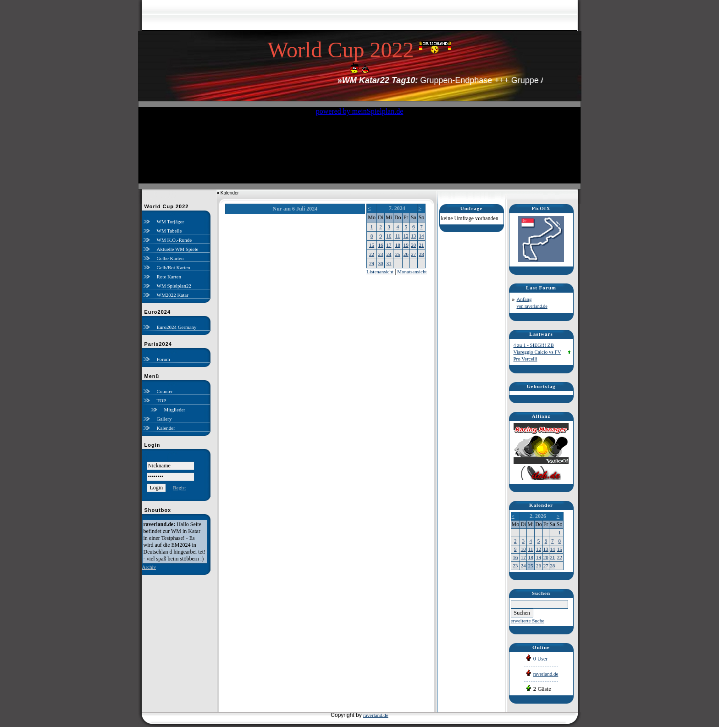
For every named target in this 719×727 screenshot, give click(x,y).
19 (406, 245)
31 (388, 263)
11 (397, 236)
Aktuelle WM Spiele (178, 249)
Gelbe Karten (170, 258)
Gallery (164, 419)
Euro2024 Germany (177, 327)
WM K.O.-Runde (174, 240)
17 (388, 245)
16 (380, 245)
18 (397, 245)
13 (413, 236)
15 (371, 245)
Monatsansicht (411, 271)
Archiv (149, 567)
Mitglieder (174, 409)
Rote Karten (169, 276)
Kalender (166, 428)
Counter (165, 391)
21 (421, 245)
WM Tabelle (169, 230)
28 (421, 254)
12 (406, 236)
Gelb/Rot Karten (173, 267)
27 (413, 254)
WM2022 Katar (172, 295)
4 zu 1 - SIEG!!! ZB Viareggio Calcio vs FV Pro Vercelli (537, 351)
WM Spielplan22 (174, 286)
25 (397, 254)
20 (413, 245)
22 (371, 254)
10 (388, 236)
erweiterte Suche (528, 620)
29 (371, 263)
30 (380, 263)
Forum (163, 359)
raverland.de (546, 674)
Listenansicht (379, 271)
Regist (179, 487)
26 (406, 254)
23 (380, 254)
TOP (161, 400)
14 (421, 236)
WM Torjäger (170, 221)
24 (388, 254)
